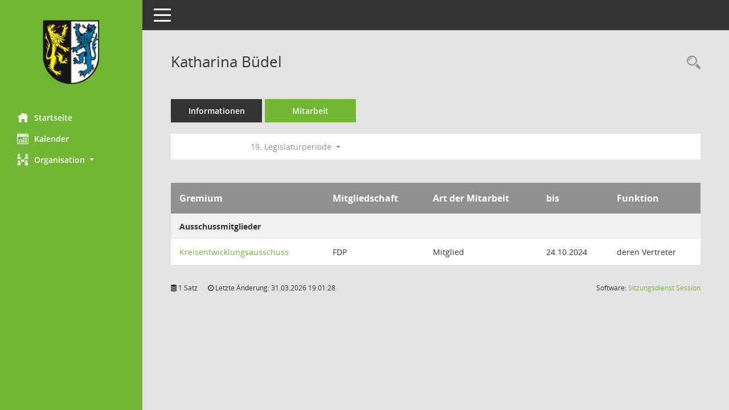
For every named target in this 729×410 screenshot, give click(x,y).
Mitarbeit (310, 110)
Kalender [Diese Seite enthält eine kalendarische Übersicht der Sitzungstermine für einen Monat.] (43, 138)
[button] (71, 159)
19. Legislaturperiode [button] (296, 146)
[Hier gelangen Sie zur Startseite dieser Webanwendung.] (71, 52)
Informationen (217, 110)
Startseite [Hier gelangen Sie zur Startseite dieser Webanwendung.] (44, 117)
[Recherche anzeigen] (691, 63)
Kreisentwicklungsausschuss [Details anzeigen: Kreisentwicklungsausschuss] (234, 252)
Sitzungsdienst (664, 288)
